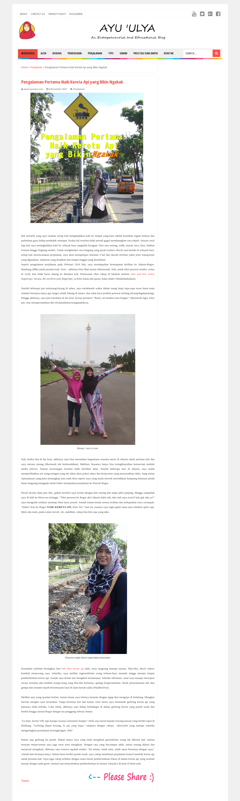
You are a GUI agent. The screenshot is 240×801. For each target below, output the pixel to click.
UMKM (123, 53)
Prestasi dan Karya (145, 53)
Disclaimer (76, 14)
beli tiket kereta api (73, 668)
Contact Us (38, 14)
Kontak (168, 53)
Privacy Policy (57, 14)
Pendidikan (75, 53)
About (23, 14)
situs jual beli (143, 274)
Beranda (28, 53)
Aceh (43, 53)
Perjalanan (95, 53)
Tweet (25, 780)
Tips (111, 53)
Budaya (56, 53)
